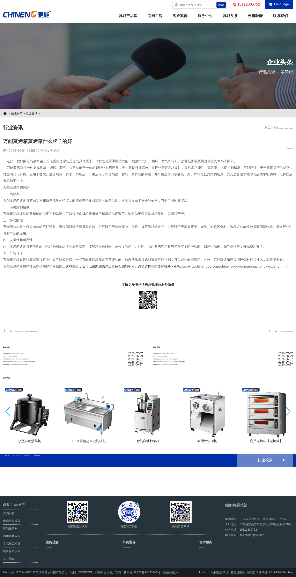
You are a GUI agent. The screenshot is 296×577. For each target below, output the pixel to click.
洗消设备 (9, 513)
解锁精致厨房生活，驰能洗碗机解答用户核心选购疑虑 (73, 390)
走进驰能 (255, 16)
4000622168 (204, 547)
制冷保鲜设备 (11, 551)
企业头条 (259, 127)
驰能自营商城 (220, 572)
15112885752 (248, 4)
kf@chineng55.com (251, 535)
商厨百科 (287, 127)
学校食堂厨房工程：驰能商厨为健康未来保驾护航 (49, 331)
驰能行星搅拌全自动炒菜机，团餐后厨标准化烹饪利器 (73, 373)
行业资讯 (31, 113)
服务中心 (205, 16)
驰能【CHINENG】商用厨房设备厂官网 (95, 572)
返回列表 (281, 150)
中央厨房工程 (109, 489)
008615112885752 (130, 547)
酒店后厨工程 (44, 489)
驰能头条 (230, 16)
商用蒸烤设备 (11, 536)
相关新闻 (163, 346)
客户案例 (180, 16)
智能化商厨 (10, 528)
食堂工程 (15, 489)
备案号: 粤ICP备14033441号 (142, 572)
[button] (288, 440)
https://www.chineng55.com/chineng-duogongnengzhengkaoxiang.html (231, 266)
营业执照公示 (171, 572)
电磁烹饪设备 (11, 520)
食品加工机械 (11, 543)
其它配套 (9, 558)
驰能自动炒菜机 (257, 572)
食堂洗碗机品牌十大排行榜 (274, 331)
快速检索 (265, 489)
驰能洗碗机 (238, 572)
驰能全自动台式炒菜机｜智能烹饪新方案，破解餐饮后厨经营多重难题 (73, 382)
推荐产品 (13, 405)
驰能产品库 (128, 16)
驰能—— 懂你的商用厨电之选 (73, 365)
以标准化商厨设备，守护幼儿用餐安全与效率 (73, 357)
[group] (29, 443)
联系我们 (280, 16)
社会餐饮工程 (77, 489)
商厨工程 (155, 16)
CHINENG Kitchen (281, 572)
